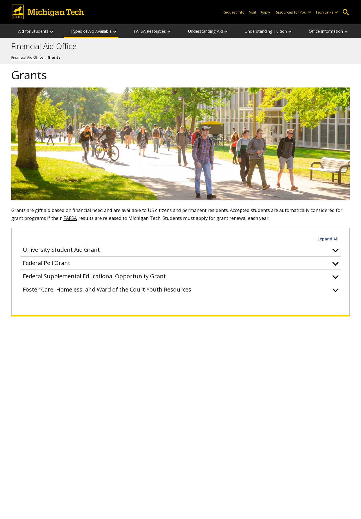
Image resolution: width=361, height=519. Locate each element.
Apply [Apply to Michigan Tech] (265, 12)
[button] (180, 250)
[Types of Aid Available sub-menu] (115, 31)
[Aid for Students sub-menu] (52, 31)
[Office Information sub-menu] (346, 31)
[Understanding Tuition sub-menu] (290, 31)
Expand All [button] (328, 239)
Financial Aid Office (44, 46)
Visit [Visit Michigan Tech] (252, 12)
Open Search (346, 12)
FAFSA (70, 218)
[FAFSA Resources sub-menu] (169, 31)
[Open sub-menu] (309, 12)
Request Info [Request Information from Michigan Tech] (234, 12)
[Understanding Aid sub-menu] (226, 31)
